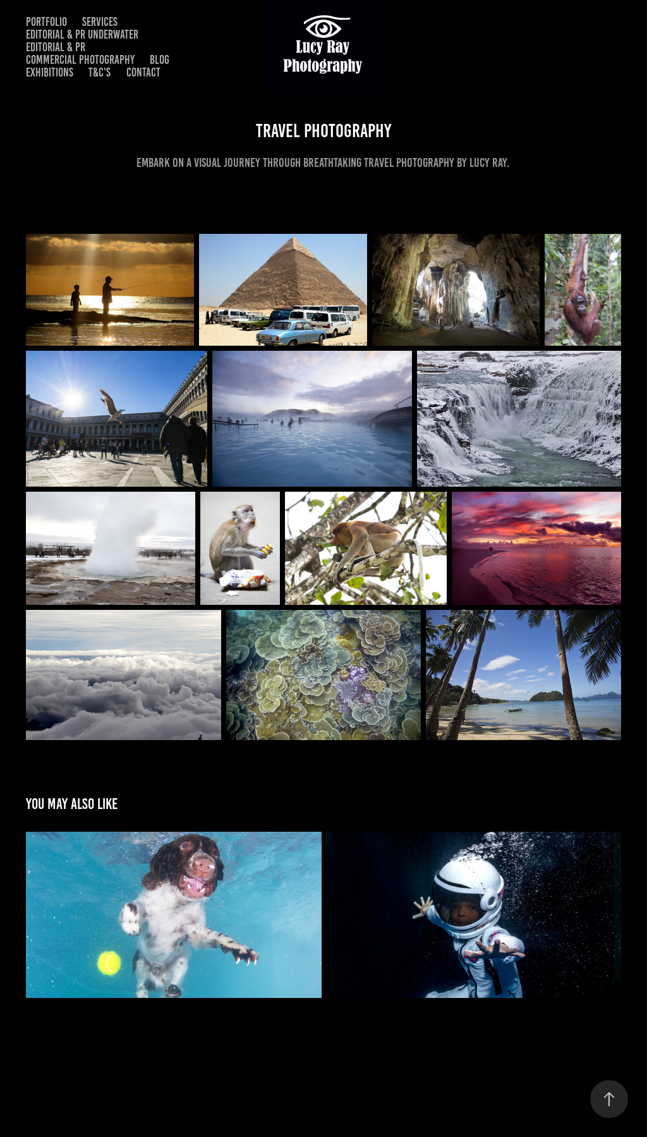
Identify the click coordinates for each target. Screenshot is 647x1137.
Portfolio (46, 21)
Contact (143, 72)
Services (100, 21)
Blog (159, 59)
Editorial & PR (55, 47)
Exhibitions (49, 72)
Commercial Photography (80, 59)
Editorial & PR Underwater (82, 34)
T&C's (99, 72)
